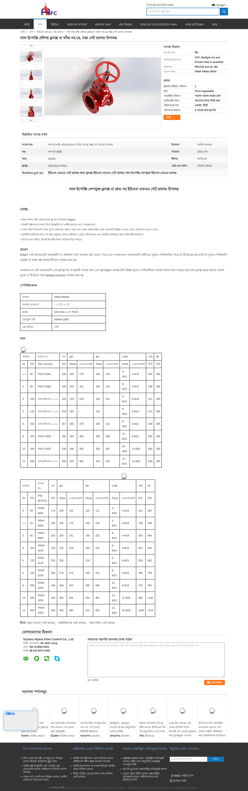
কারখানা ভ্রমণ (103, 24)
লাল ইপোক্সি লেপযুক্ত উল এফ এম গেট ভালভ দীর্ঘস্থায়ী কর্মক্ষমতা (93, 727)
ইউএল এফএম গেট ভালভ (50, 32)
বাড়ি (27, 24)
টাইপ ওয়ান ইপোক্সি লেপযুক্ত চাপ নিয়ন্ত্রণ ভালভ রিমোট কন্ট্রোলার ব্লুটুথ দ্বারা (43, 760)
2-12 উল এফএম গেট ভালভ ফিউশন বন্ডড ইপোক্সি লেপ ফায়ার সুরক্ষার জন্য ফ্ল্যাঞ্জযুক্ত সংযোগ (182, 729)
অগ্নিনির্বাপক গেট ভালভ (72, 622)
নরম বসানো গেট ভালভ (40, 622)
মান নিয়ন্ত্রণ (125, 24)
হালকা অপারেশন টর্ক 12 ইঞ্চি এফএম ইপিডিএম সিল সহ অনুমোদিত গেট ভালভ (152, 727)
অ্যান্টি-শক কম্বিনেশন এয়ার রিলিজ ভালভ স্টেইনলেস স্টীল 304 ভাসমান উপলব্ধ (93, 760)
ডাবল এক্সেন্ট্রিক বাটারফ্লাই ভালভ (145, 749)
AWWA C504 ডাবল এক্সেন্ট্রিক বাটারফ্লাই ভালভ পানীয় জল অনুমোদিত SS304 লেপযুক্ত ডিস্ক (143, 761)
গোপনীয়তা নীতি (57, 787)
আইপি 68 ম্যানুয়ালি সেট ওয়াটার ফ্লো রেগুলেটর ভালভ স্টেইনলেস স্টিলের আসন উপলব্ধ (45, 769)
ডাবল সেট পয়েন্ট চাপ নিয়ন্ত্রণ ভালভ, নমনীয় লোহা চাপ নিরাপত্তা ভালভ (45, 778)
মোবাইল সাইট (178, 780)
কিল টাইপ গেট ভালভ (102, 622)
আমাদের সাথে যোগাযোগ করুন (158, 24)
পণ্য (40, 24)
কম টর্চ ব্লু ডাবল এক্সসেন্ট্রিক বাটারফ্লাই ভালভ (145, 769)
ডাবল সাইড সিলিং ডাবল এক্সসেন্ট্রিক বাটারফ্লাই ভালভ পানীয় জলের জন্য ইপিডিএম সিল (141, 776)
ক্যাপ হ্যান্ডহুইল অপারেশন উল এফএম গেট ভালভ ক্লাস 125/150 (63, 727)
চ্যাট (168, 117)
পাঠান (215, 758)
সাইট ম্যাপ (187, 775)
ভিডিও (55, 24)
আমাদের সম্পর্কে (77, 24)
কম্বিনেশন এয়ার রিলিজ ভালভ (93, 749)
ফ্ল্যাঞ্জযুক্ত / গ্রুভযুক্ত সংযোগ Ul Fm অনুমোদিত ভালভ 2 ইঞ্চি (123, 727)
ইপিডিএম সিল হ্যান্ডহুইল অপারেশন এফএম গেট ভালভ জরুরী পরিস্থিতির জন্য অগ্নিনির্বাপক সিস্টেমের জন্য (212, 731)
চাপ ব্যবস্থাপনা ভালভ (37, 749)
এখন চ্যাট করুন (194, 24)
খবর (214, 24)
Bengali (222, 5)
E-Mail (175, 775)
